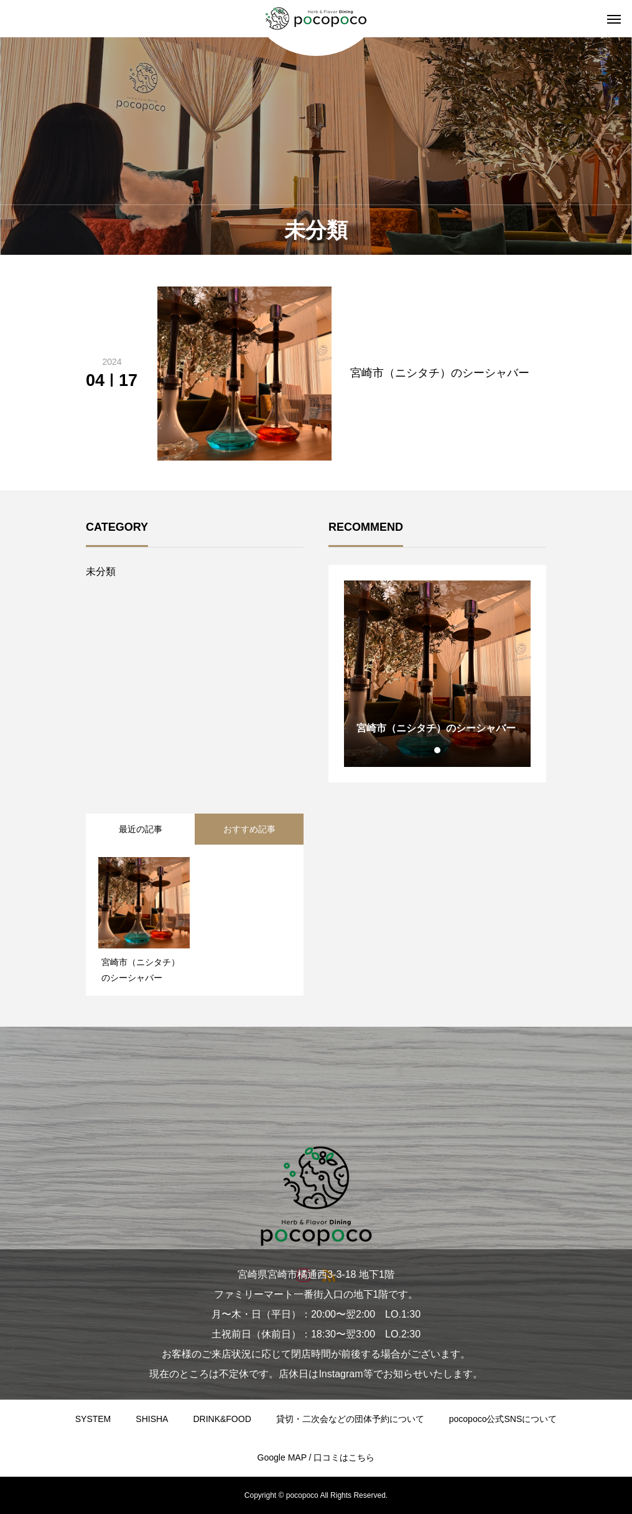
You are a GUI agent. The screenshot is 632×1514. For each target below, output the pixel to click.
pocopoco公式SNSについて (503, 1419)
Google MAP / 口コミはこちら (316, 1457)
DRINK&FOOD (222, 1419)
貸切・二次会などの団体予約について (350, 1419)
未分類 (101, 571)
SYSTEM (93, 1419)
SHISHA (152, 1419)
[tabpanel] (437, 673)
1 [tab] (438, 750)
